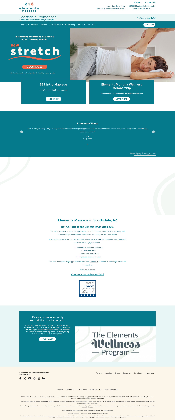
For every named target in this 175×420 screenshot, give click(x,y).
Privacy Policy (82, 374)
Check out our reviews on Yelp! (87, 274)
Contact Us (150, 2)
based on (145, 155)
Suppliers (108, 357)
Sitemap (60, 374)
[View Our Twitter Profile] (24, 363)
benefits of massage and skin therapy (101, 231)
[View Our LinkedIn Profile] (43, 363)
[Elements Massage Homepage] (30, 7)
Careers (137, 2)
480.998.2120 (146, 17)
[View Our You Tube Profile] (29, 363)
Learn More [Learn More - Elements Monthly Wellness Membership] (121, 99)
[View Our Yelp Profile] (34, 363)
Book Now (149, 25)
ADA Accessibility (95, 374)
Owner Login (149, 357)
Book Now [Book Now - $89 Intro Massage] (53, 99)
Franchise (99, 357)
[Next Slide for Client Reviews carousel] (154, 131)
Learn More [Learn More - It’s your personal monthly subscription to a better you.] (47, 339)
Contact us (94, 262)
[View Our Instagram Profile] (39, 363)
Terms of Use (70, 374)
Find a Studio (138, 357)
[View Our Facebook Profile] (20, 363)
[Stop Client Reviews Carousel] (87, 144)
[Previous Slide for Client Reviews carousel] (21, 131)
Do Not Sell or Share (111, 374)
